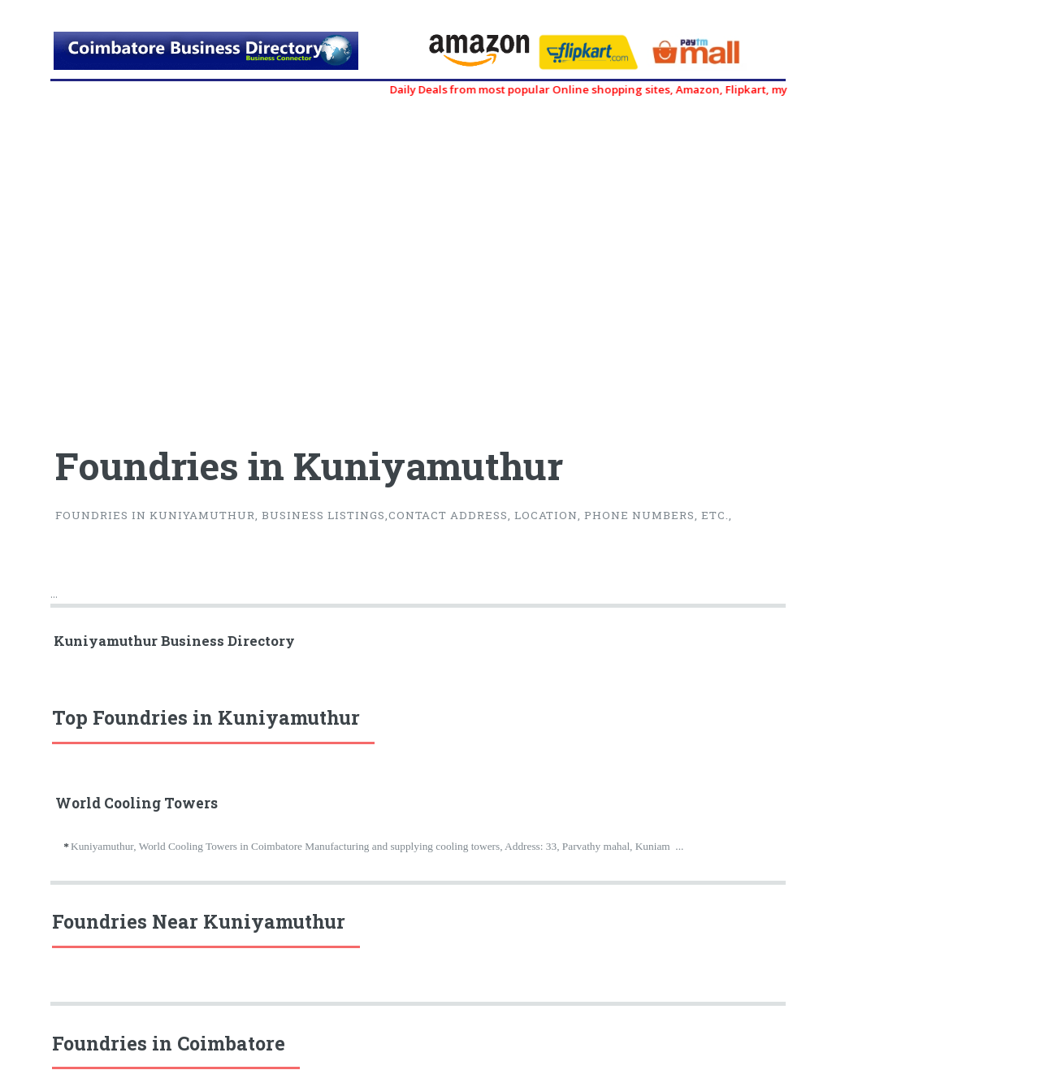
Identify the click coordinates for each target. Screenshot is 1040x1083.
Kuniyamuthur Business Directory (174, 641)
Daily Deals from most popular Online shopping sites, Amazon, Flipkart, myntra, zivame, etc (652, 89)
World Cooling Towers (136, 803)
